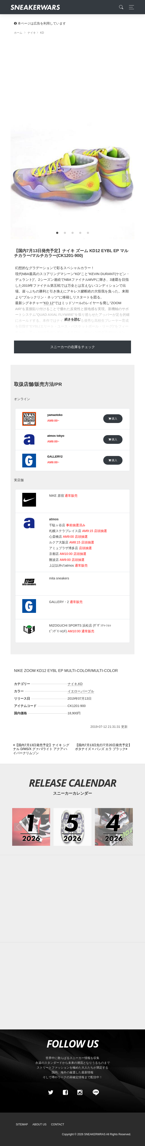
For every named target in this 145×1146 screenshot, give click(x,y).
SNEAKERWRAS (95, 1134)
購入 (113, 418)
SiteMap (22, 1124)
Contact (57, 1124)
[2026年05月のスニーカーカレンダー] (72, 827)
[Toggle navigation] (130, 7)
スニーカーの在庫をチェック (72, 347)
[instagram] (79, 1092)
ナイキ (72, 684)
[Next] (103, 747)
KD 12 (48, 303)
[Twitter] (50, 1092)
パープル (87, 691)
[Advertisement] (72, 77)
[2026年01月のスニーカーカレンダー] (31, 827)
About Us (40, 1124)
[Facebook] (65, 1092)
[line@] (94, 1092)
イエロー (74, 691)
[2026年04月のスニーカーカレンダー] (114, 827)
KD (80, 684)
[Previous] (41, 749)
